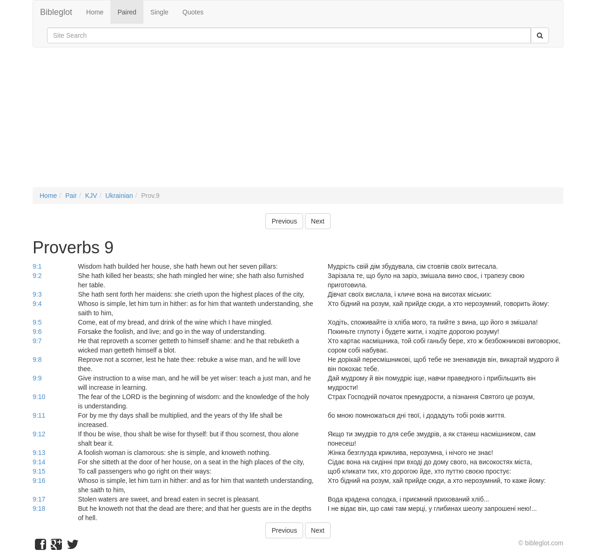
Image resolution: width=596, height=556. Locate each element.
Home (94, 12)
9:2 (37, 275)
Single (159, 12)
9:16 (39, 480)
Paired (126, 12)
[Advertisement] (298, 122)
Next (318, 221)
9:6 (37, 331)
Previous (284, 221)
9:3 (37, 294)
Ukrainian (119, 195)
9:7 (37, 341)
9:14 (39, 462)
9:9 (37, 378)
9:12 (39, 434)
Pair (71, 195)
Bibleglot (56, 12)
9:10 (39, 396)
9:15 (39, 471)
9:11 (39, 415)
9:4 (37, 303)
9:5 (37, 322)
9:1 (37, 266)
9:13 (39, 452)
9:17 (39, 499)
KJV (91, 195)
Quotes (193, 12)
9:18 (39, 508)
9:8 (37, 359)
